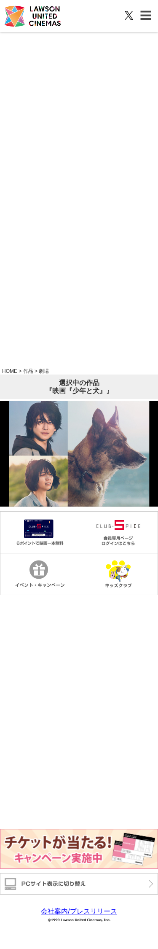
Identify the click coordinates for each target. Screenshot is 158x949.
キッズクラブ (118, 574)
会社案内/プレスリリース (79, 911)
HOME (9, 371)
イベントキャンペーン (39, 574)
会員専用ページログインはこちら (118, 532)
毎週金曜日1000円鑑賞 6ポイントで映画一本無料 (39, 532)
